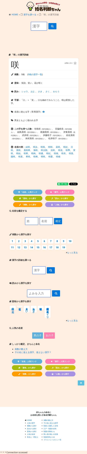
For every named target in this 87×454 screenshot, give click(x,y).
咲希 (26, 153)
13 (25, 247)
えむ (32, 91)
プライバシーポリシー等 (52, 440)
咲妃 (65, 146)
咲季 (68, 150)
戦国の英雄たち (49, 431)
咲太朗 (44, 150)
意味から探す (32, 431)
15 (38, 247)
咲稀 (35, 156)
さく (48, 91)
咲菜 (20, 156)
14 (31, 247)
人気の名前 (31, 434)
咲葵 (71, 153)
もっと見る (72, 252)
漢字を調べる (29, 14)
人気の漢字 (31, 423)
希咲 (28, 156)
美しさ (33, 309)
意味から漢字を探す (20, 301)
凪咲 (58, 146)
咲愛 (50, 156)
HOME (15, 14)
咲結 (18, 153)
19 (63, 247)
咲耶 (50, 146)
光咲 (53, 150)
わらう (56, 91)
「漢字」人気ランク (59, 192)
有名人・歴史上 (32, 437)
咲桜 (43, 146)
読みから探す (32, 428)
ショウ (24, 91)
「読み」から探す (59, 198)
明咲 (43, 156)
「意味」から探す (27, 198)
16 (44, 247)
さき (40, 91)
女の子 (50, 335)
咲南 (56, 153)
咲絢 (33, 153)
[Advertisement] (43, 44)
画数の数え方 (21, 349)
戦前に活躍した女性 (51, 426)
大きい (26, 309)
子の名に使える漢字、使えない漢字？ (33, 352)
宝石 (20, 306)
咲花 (60, 150)
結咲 (28, 146)
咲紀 (48, 153)
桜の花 (12, 307)
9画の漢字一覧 (35, 74)
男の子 (38, 335)
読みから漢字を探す (20, 283)
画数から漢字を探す (20, 234)
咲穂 (58, 156)
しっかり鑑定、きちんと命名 (24, 344)
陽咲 (13, 156)
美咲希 (27, 150)
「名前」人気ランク (27, 192)
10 (70, 241)
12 (18, 247)
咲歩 (35, 146)
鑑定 (58, 221)
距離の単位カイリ (47, 311)
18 (57, 247)
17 (50, 247)
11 (12, 247)
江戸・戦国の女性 (50, 428)
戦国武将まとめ (49, 437)
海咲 (35, 150)
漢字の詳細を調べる (20, 260)
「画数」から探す (27, 204)
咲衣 (63, 153)
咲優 (41, 153)
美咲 (18, 150)
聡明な (40, 307)
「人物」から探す (60, 204)
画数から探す (32, 426)
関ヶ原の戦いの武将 (51, 434)
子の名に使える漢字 (51, 423)
